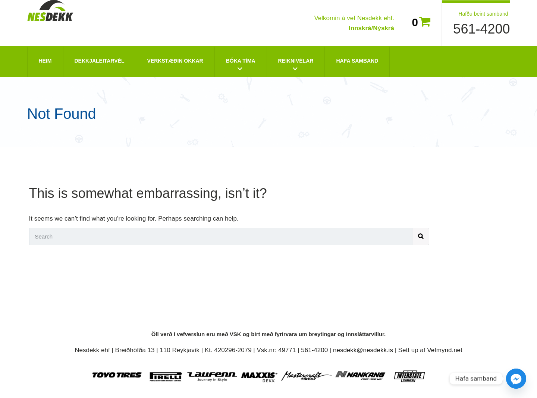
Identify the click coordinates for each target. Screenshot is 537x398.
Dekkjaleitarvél (100, 61)
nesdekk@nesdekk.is (363, 350)
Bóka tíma (240, 61)
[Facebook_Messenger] (516, 379)
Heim (45, 61)
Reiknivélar (296, 61)
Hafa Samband (357, 61)
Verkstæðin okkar (175, 61)
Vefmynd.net (444, 350)
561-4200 (481, 29)
